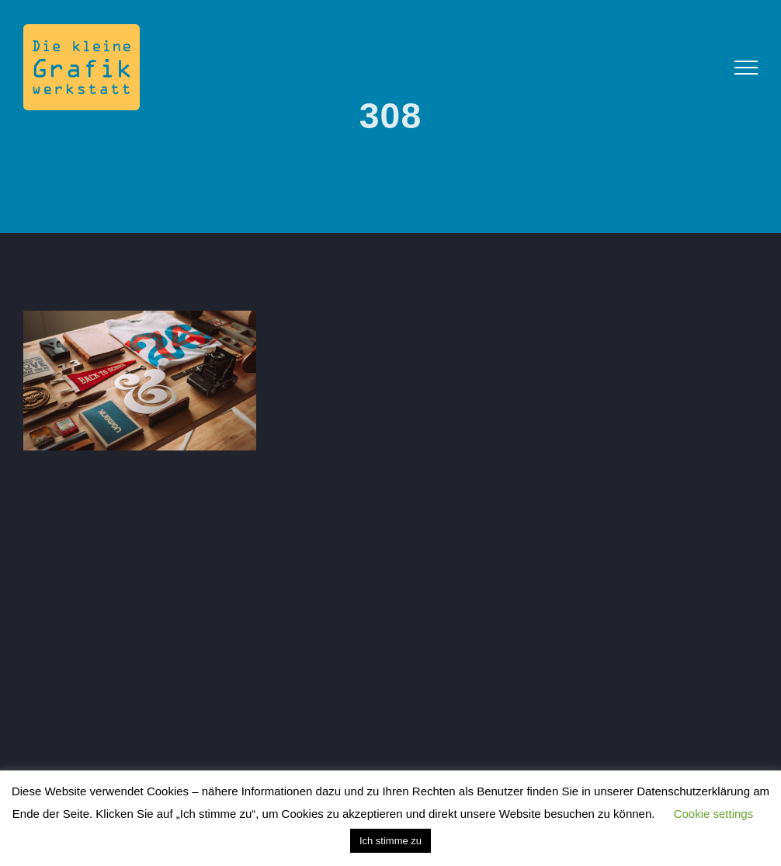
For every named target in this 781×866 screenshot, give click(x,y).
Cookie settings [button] (714, 813)
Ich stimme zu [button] (390, 841)
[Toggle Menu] (746, 68)
